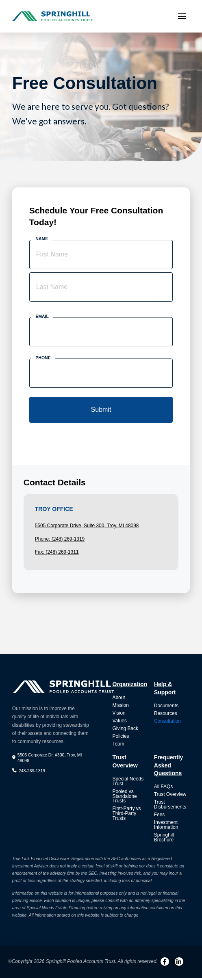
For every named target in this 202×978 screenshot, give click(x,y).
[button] (182, 16)
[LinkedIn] (179, 961)
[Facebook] (165, 961)
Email (42, 316)
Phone (42, 357)
